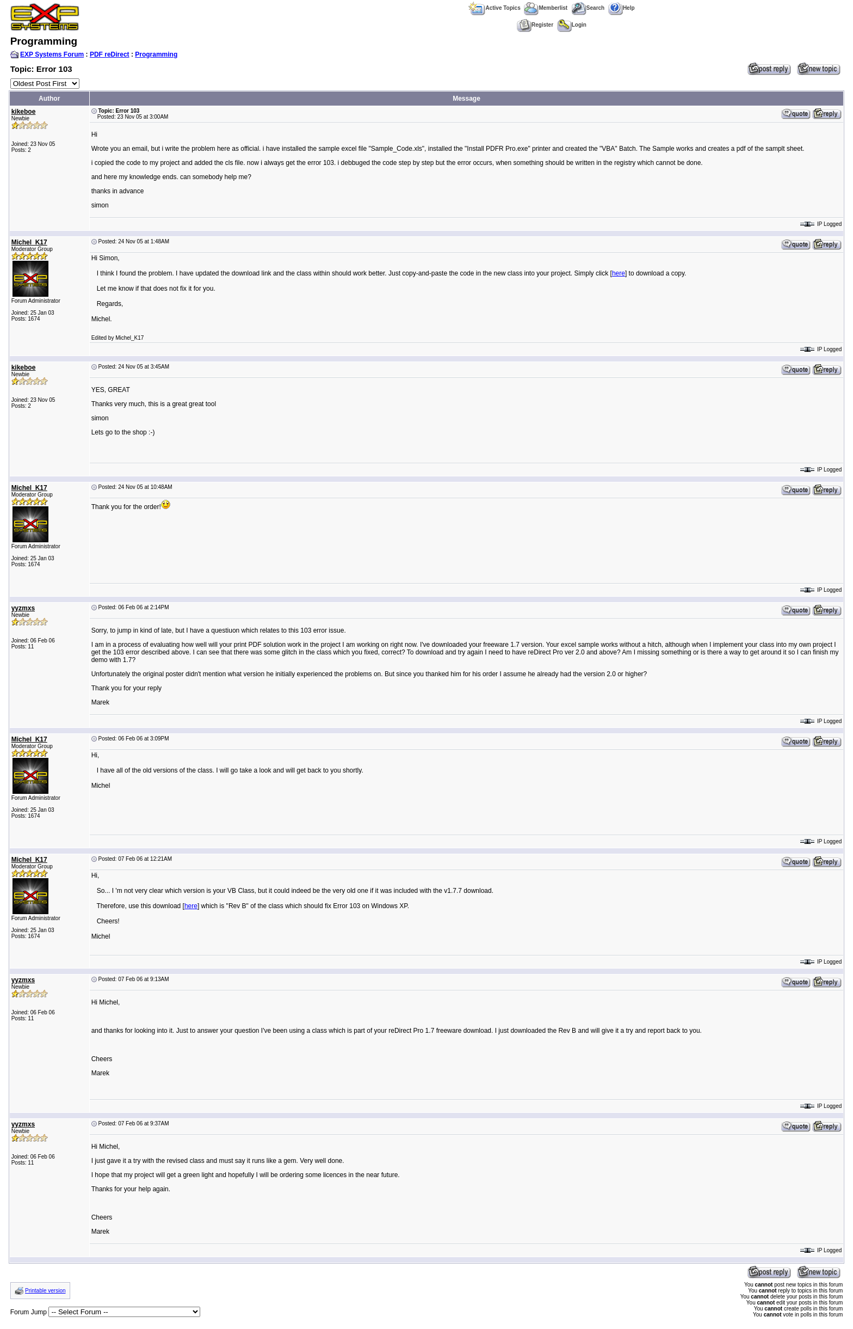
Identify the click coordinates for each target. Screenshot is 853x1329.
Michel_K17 (29, 242)
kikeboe (23, 111)
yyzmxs (23, 608)
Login (571, 25)
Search (587, 8)
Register (535, 25)
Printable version (45, 1291)
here (618, 273)
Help (621, 8)
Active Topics (494, 8)
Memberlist (545, 8)
